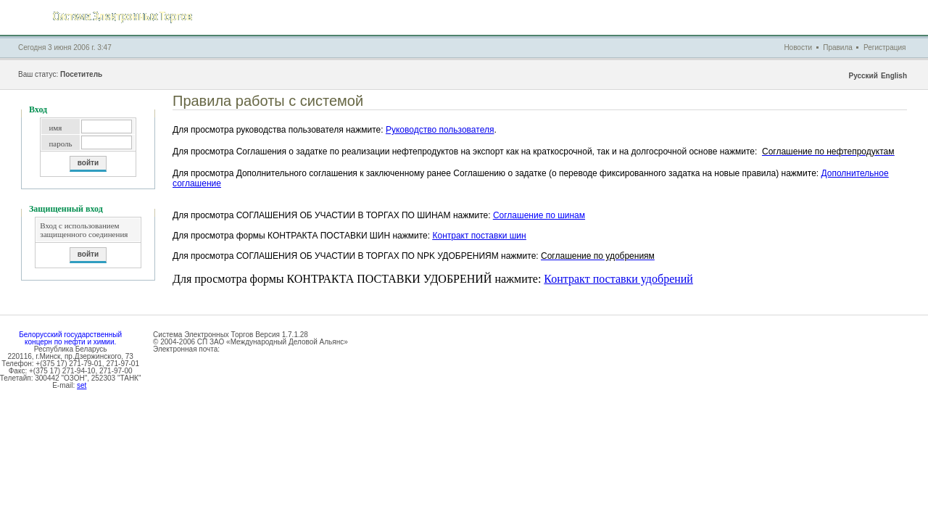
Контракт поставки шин (479, 236)
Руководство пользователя (440, 130)
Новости (798, 47)
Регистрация (884, 47)
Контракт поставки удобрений (618, 279)
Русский (862, 76)
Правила (838, 47)
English (894, 76)
